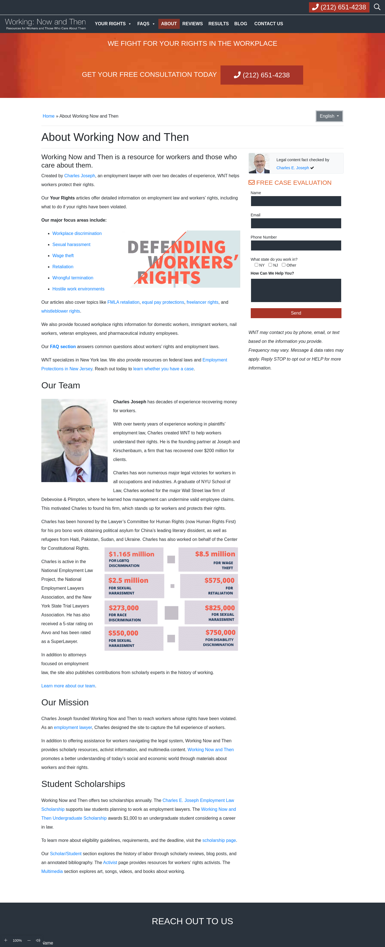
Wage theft (63, 255)
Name (256, 193)
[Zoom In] (5, 940)
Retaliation (63, 266)
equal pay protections (163, 302)
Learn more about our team (68, 685)
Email (255, 215)
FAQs (146, 24)
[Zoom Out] (29, 940)
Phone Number (264, 237)
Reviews (193, 23)
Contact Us (268, 23)
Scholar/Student (66, 853)
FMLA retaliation (123, 302)
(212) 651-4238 (262, 75)
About (169, 23)
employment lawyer (73, 727)
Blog (240, 23)
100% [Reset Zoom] (17, 940)
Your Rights (113, 24)
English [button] (328, 116)
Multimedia (52, 871)
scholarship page (219, 840)
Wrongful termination (72, 277)
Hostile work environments (78, 289)
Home (49, 116)
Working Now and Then (211, 749)
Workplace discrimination (77, 233)
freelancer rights (203, 302)
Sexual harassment (71, 244)
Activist (110, 862)
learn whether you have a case (163, 368)
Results (218, 23)
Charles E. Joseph (293, 168)
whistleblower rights (60, 311)
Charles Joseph (79, 175)
